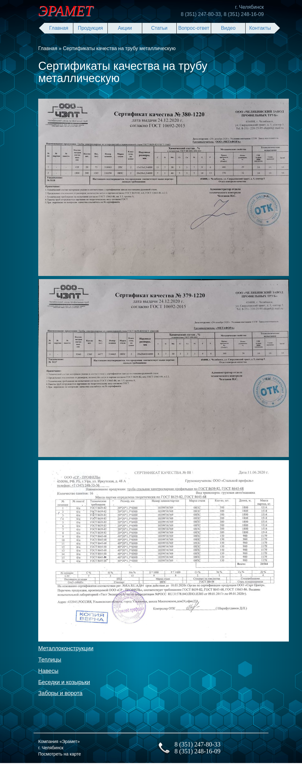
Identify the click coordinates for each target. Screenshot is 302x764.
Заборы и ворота (60, 693)
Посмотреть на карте (59, 753)
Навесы (48, 671)
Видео (228, 28)
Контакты (260, 28)
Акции (125, 28)
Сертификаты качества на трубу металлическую (119, 48)
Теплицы (49, 660)
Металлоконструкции (65, 648)
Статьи (159, 28)
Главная (58, 28)
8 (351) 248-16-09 (244, 14)
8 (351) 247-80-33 (201, 14)
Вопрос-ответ (193, 28)
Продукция (90, 28)
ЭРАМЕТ (65, 11)
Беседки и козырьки (64, 682)
